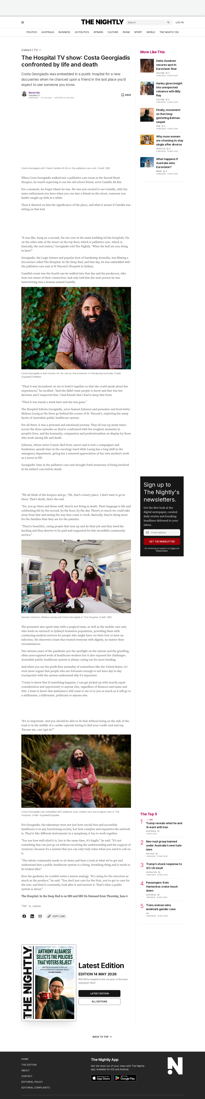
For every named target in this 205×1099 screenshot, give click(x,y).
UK (147, 913)
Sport (138, 32)
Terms (173, 548)
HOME (24, 1059)
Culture (113, 32)
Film (158, 126)
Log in (180, 22)
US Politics (82, 32)
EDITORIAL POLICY (32, 1081)
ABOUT (25, 1070)
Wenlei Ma (34, 92)
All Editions (99, 1001)
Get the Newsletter (162, 541)
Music (159, 171)
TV (36, 50)
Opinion (98, 32)
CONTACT (26, 1076)
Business (64, 32)
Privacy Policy (162, 551)
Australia (47, 32)
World (150, 32)
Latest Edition (99, 993)
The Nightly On (169, 32)
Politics (31, 32)
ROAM (126, 32)
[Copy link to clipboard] (56, 916)
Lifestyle (160, 149)
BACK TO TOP (102, 1036)
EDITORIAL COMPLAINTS (35, 1087)
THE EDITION (29, 1064)
